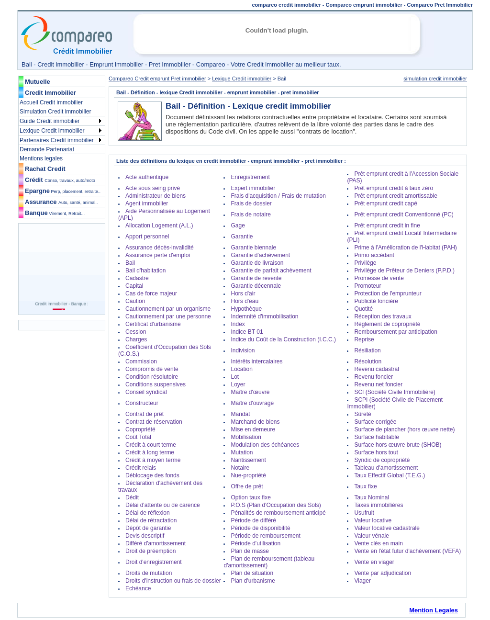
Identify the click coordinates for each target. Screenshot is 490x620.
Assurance (61, 201)
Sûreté (362, 414)
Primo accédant (374, 255)
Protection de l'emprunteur (387, 293)
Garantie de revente (256, 278)
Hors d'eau (244, 301)
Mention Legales (433, 610)
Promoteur (367, 285)
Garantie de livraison (257, 262)
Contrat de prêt (144, 414)
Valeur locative (372, 520)
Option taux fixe (250, 497)
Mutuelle (37, 81)
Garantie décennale (256, 285)
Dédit (132, 497)
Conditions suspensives (155, 384)
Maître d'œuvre (250, 392)
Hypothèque (246, 308)
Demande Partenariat (47, 149)
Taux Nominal (371, 497)
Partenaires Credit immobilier (57, 140)
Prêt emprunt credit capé (385, 203)
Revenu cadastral (376, 369)
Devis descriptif (144, 535)
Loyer (238, 384)
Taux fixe (365, 486)
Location (241, 369)
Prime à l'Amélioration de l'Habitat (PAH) (405, 247)
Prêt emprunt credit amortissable (395, 195)
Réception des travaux (382, 316)
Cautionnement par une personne (168, 316)
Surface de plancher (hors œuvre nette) (404, 429)
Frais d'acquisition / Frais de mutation (278, 195)
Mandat (240, 414)
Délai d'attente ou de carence (162, 505)
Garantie (242, 236)
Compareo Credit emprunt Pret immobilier (157, 78)
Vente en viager (374, 562)
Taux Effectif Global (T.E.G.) (389, 475)
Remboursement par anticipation (395, 331)
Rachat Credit (45, 168)
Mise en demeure (253, 429)
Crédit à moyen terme (152, 460)
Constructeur (141, 403)
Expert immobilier (253, 188)
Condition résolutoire (151, 376)
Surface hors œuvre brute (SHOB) (397, 444)
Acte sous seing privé (152, 188)
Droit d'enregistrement (153, 562)
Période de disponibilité (260, 528)
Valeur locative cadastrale (387, 528)
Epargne (62, 190)
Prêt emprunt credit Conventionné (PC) (403, 214)
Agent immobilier (146, 203)
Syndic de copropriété (382, 460)
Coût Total (138, 437)
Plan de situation (252, 573)
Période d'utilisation (255, 543)
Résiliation (367, 350)
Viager (362, 580)
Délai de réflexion (147, 512)
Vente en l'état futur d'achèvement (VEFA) (407, 551)
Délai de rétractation (151, 520)
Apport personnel (147, 236)
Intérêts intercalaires (256, 361)
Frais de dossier (251, 203)
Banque (55, 212)
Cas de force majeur (151, 293)
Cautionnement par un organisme (168, 308)
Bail (130, 262)
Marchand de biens (255, 421)
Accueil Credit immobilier (51, 102)
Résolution (367, 361)
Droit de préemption (150, 551)
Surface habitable (376, 437)
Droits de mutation (148, 573)
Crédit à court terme (150, 444)
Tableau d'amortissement (386, 467)
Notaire (240, 467)
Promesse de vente (378, 278)
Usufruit (364, 512)
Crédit (60, 179)
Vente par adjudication (382, 573)
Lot (235, 376)
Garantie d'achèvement (260, 255)
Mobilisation (246, 437)
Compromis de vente (151, 369)
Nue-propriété (248, 475)
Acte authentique (146, 177)
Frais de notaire (250, 214)
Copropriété (140, 429)
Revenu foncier (373, 376)
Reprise (364, 339)
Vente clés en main (378, 543)
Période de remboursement (265, 535)
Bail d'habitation (145, 270)
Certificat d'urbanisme (153, 324)
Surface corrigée (375, 421)
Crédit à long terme (149, 452)
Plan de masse (249, 551)
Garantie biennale (253, 247)
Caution (135, 301)
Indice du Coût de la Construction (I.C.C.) (283, 339)
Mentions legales (41, 158)
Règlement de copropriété (387, 324)
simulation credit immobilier (435, 78)
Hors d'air (243, 293)
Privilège (365, 262)
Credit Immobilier (50, 92)
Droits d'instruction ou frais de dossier (173, 580)
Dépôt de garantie (148, 528)
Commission (141, 361)
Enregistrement (250, 177)
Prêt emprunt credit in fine (387, 225)
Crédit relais (140, 467)
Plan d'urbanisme (253, 580)
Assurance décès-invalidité (159, 247)
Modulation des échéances (265, 444)
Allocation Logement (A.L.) (159, 225)
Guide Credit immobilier (49, 121)
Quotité (363, 308)
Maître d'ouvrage (252, 403)
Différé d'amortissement (155, 543)
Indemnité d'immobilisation (264, 316)
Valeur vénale (371, 535)
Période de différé (253, 520)
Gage (238, 225)
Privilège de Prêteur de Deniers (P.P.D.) (404, 270)
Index (238, 324)
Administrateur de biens (155, 195)
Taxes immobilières (378, 505)
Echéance (138, 588)
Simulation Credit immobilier (55, 111)
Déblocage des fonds (152, 475)
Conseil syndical (146, 392)
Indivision (243, 350)
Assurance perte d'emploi (157, 255)
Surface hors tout (376, 452)
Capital (134, 285)
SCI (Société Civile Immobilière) (394, 392)
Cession (135, 331)
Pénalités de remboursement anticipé (278, 512)
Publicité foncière (376, 301)
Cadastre (137, 278)
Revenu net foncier (378, 384)
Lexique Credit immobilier (52, 130)
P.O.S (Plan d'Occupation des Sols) (276, 505)
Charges (136, 339)
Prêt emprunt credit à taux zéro (393, 188)
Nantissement (248, 460)
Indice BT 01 (247, 331)
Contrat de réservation (153, 421)
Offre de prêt (247, 486)
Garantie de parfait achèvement (271, 270)
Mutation (242, 452)
